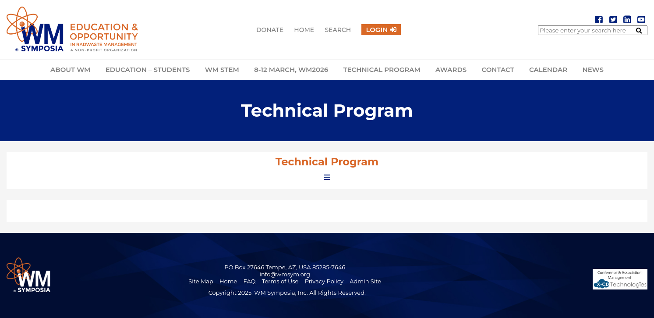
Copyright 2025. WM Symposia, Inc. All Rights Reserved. (287, 292)
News (592, 69)
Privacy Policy (324, 281)
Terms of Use (280, 281)
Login (377, 29)
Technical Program (381, 69)
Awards (451, 69)
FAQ (250, 281)
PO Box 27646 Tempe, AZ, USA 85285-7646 (284, 267)
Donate (269, 30)
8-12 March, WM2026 (291, 69)
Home (304, 30)
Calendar (548, 69)
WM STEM (222, 69)
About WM (70, 69)
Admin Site (365, 281)
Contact (497, 69)
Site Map (200, 281)
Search (338, 30)
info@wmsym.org (285, 274)
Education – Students (148, 69)
